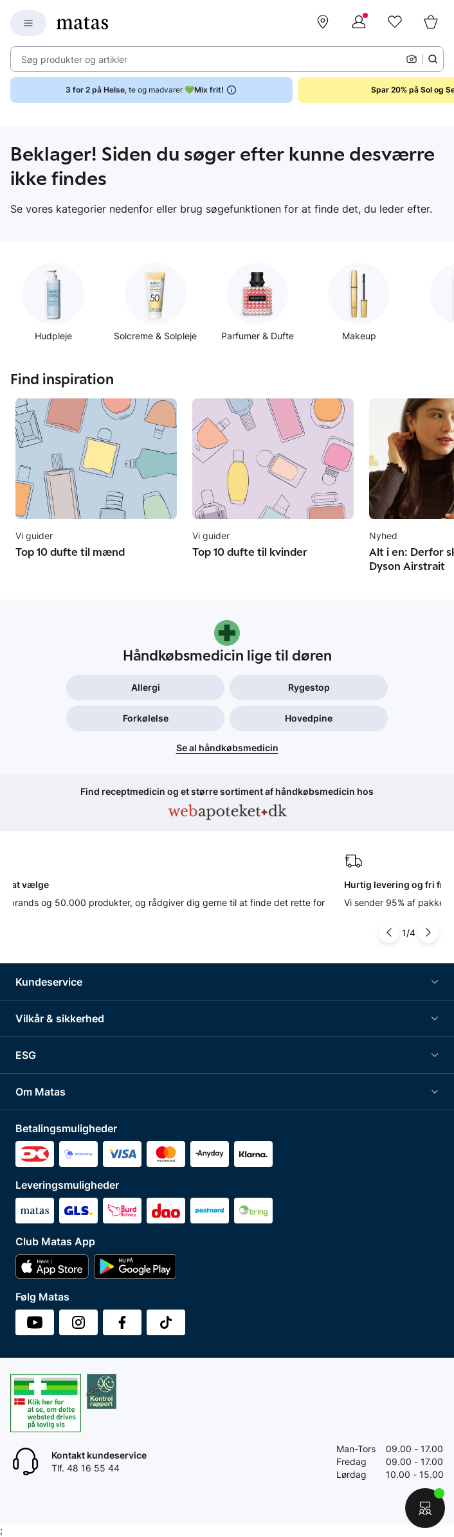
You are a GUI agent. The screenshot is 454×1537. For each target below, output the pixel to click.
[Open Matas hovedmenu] (28, 23)
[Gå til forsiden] (82, 23)
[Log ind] (359, 23)
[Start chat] (425, 1508)
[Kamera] (411, 59)
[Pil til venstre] (389, 932)
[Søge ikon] (432, 59)
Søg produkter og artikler (74, 59)
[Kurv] (431, 23)
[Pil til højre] (428, 932)
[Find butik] (323, 23)
